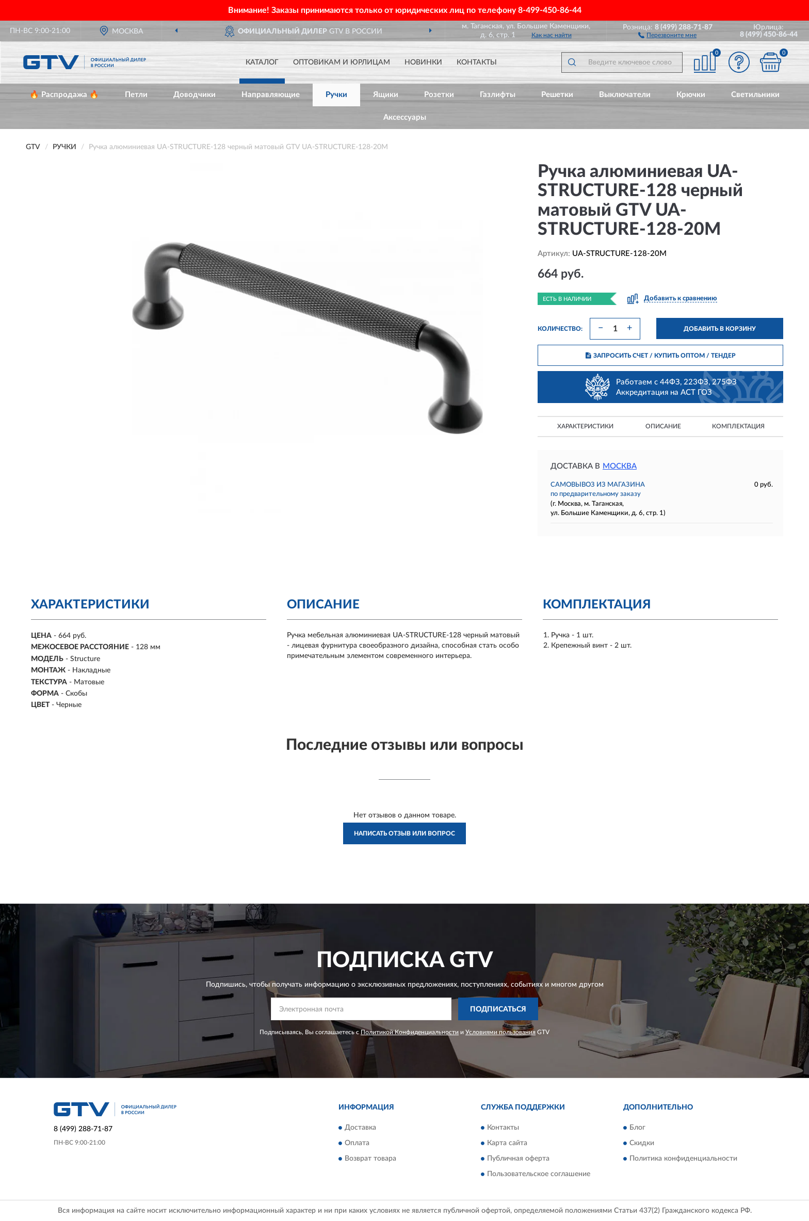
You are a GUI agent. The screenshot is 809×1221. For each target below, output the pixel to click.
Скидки (641, 1143)
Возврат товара (370, 1158)
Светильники (755, 95)
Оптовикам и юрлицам (341, 62)
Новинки (423, 62)
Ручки (336, 95)
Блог (637, 1127)
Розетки (439, 95)
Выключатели (625, 95)
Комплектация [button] (738, 426)
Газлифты (497, 95)
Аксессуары (404, 117)
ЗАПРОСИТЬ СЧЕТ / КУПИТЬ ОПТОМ (661, 355)
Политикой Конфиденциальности (410, 1032)
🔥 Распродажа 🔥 (64, 95)
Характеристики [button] (585, 426)
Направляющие (270, 95)
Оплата (357, 1143)
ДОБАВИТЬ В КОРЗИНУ (720, 329)
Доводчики (194, 95)
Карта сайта (507, 1143)
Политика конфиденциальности (683, 1158)
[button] (667, 34)
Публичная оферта (518, 1158)
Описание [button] (663, 426)
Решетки (557, 95)
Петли (136, 95)
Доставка (360, 1127)
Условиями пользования (500, 1032)
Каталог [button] (262, 62)
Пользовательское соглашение (538, 1174)
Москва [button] (620, 466)
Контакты (477, 62)
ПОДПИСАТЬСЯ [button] (498, 1009)
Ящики (385, 95)
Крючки (690, 95)
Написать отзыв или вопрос (404, 833)
